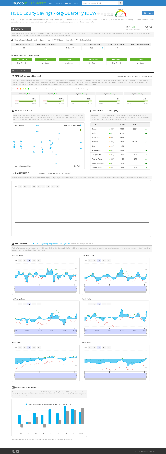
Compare (58, 3)
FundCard (67, 3)
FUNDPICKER (38, 3)
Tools (76, 3)
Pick (50, 3)
